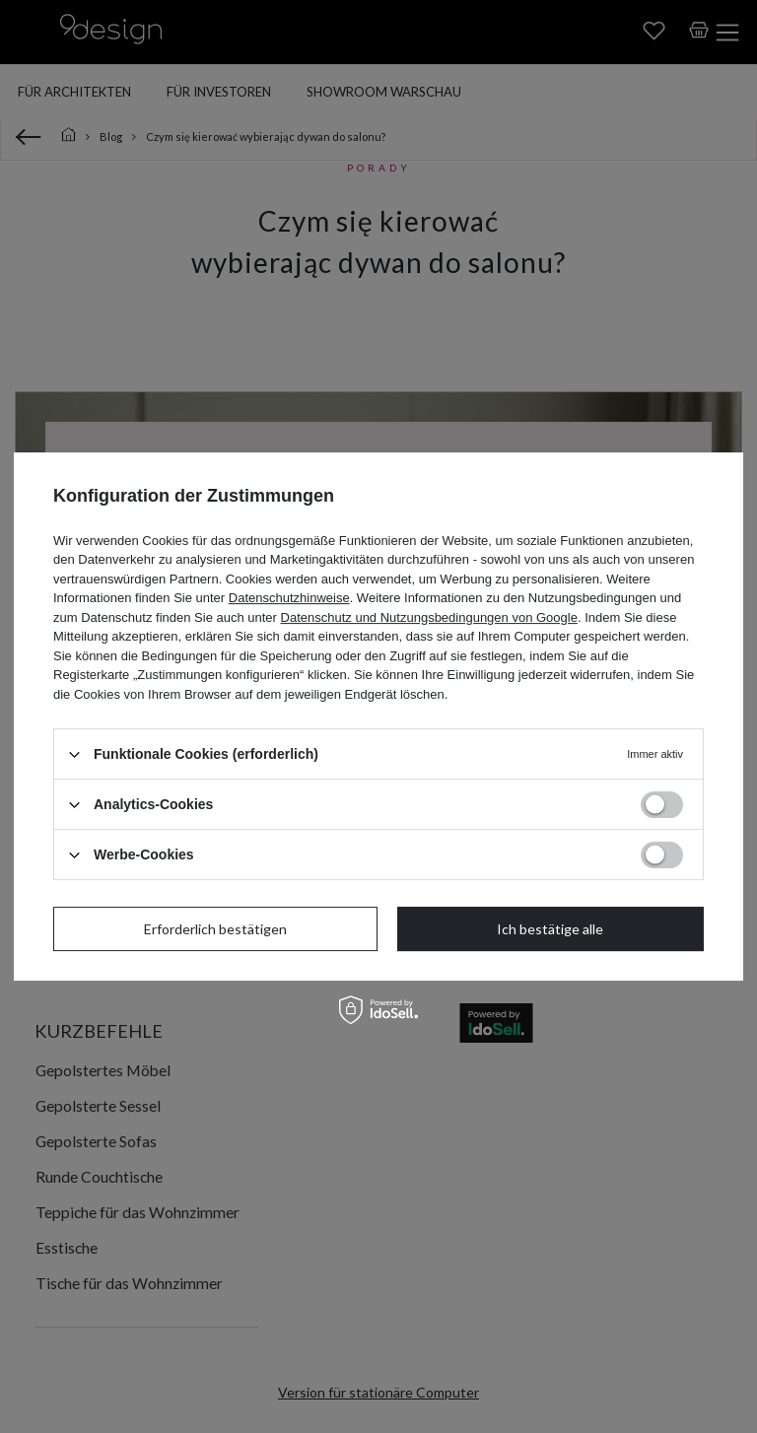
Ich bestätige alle (550, 929)
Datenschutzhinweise (289, 597)
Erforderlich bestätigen (215, 929)
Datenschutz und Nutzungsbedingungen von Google (429, 617)
